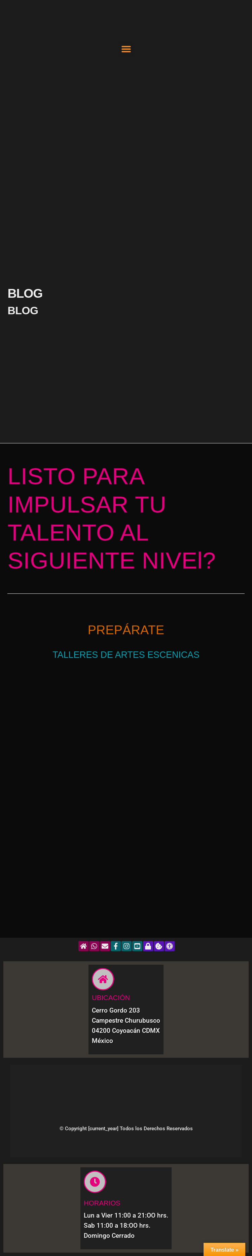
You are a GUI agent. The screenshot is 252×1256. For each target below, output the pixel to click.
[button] (126, 49)
